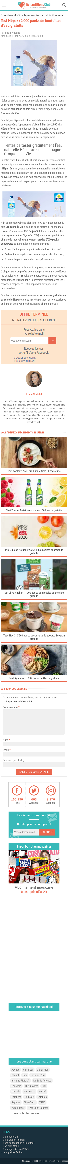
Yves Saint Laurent (38, 1107)
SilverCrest (29, 1102)
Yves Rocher (17, 1107)
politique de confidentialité (17, 701)
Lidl (44, 1086)
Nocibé (42, 1091)
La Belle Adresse (42, 1080)
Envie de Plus (38, 1075)
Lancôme (16, 1086)
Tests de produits (26, 15)
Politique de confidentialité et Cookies (52, 1161)
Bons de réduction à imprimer (18, 1142)
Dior (25, 1075)
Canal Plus (42, 1069)
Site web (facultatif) (13, 760)
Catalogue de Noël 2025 (16, 1149)
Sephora (15, 1102)
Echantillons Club (8, 15)
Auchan (15, 1069)
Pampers (16, 1097)
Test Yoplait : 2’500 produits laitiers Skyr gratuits (34, 471)
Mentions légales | (29, 1161)
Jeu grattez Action (13, 1152)
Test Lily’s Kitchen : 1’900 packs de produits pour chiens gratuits (34, 594)
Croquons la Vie (10, 113)
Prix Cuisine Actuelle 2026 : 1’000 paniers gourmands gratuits (34, 551)
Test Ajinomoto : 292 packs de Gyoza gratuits (34, 678)
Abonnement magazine (34, 889)
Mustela (15, 1091)
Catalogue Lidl (10, 1136)
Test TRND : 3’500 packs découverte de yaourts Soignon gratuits (34, 637)
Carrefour (28, 1069)
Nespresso (29, 1091)
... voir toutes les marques (25, 1113)
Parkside (29, 1097)
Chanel (15, 1075)
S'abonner (47, 832)
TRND (42, 1102)
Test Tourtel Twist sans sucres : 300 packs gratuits (34, 510)
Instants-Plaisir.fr (20, 1080)
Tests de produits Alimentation (49, 15)
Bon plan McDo (11, 1146)
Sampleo (42, 1097)
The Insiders (31, 1086)
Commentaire (11, 707)
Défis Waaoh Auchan (14, 1139)
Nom (5, 739)
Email (6, 750)
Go (52, 340)
